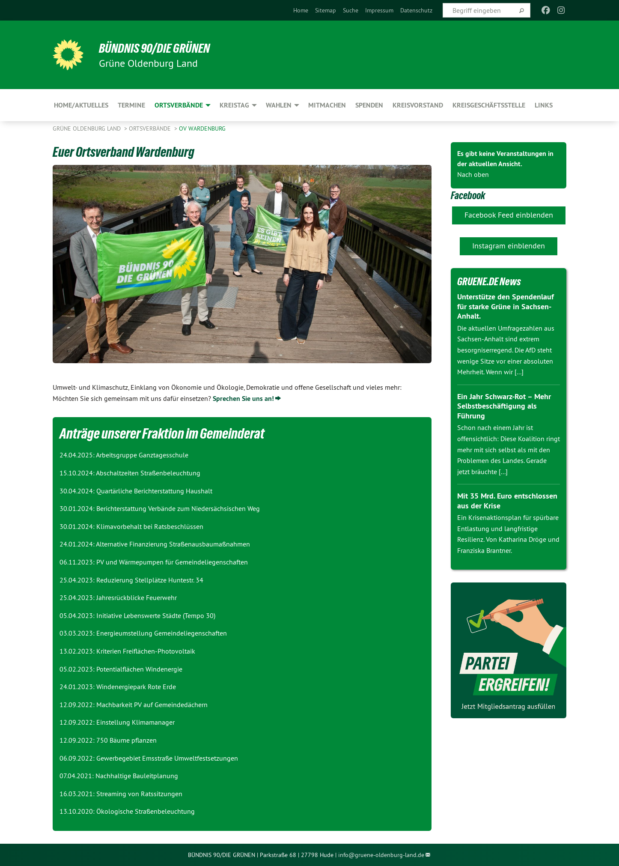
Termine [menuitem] (131, 105)
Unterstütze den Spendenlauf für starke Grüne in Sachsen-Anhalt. (505, 306)
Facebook (469, 195)
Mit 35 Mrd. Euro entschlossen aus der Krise (507, 501)
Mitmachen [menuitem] (327, 105)
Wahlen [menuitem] (279, 105)
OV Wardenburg (202, 128)
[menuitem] (300, 10)
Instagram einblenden (508, 246)
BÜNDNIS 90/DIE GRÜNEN (158, 48)
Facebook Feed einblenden (508, 215)
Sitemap (325, 10)
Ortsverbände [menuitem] (179, 105)
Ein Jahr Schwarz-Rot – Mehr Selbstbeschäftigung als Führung (504, 406)
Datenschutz (416, 10)
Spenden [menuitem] (369, 105)
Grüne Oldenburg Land (87, 128)
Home (300, 10)
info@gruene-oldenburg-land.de (381, 855)
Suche (350, 10)
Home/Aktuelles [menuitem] (81, 105)
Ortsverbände (151, 128)
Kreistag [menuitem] (234, 105)
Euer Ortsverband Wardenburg (128, 151)
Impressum (379, 10)
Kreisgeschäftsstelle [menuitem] (488, 105)
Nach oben (473, 174)
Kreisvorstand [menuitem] (418, 105)
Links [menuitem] (544, 105)
